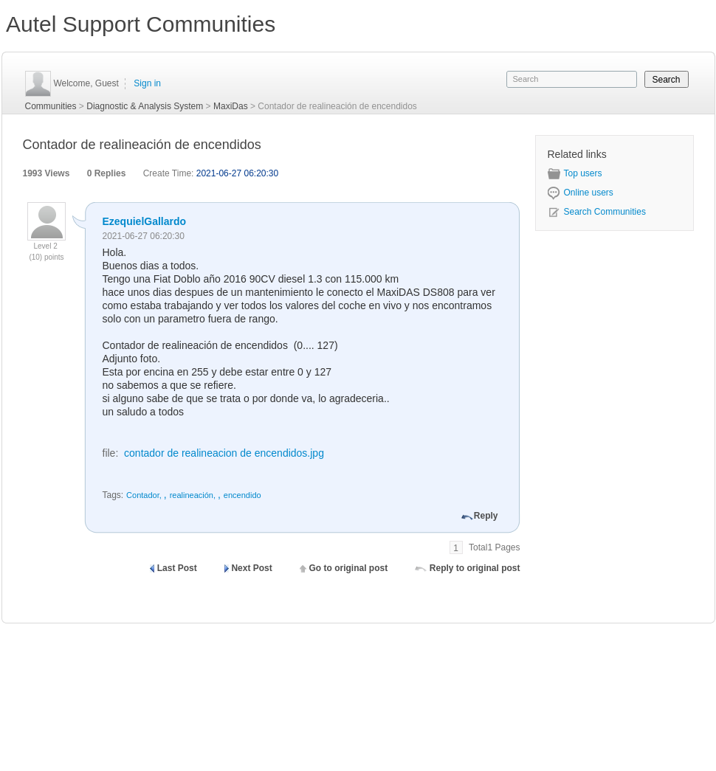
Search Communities (597, 212)
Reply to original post (475, 568)
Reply (486, 516)
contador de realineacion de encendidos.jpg (224, 453)
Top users (575, 173)
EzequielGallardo (145, 221)
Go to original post (348, 568)
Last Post (177, 568)
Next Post (251, 568)
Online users (580, 192)
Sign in (147, 83)
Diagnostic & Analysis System (144, 106)
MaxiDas (230, 106)
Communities (51, 106)
